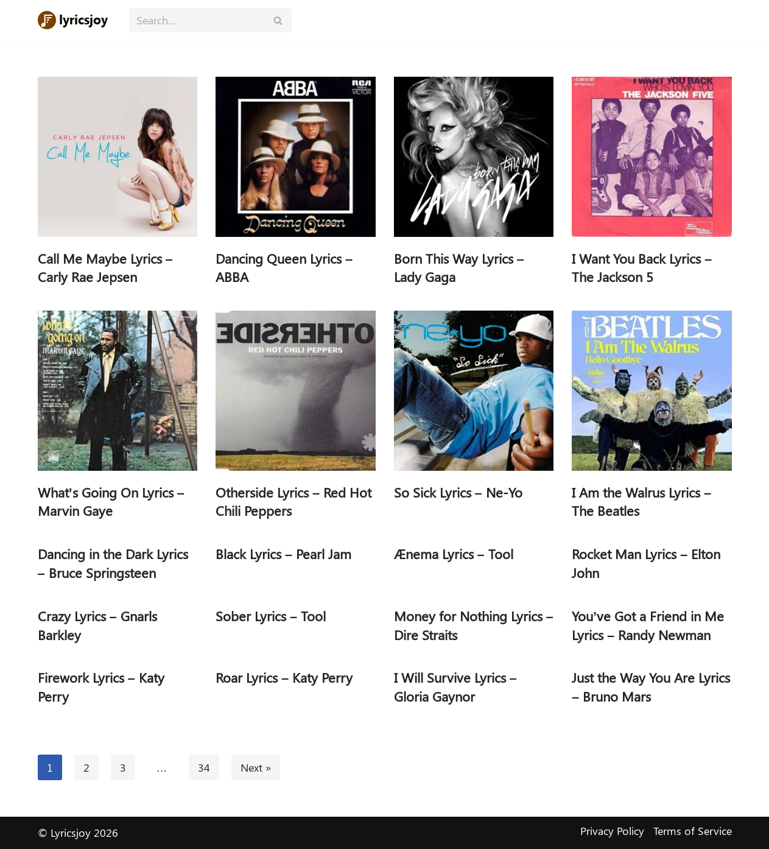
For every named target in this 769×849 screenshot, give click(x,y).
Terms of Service (692, 830)
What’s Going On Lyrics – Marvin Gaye (111, 501)
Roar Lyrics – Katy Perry (284, 677)
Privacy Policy (612, 830)
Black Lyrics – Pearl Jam (283, 553)
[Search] (196, 20)
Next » (256, 767)
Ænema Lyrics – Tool (453, 553)
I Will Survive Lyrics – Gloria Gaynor (455, 686)
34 (204, 767)
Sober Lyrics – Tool (271, 616)
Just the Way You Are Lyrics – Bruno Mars (651, 686)
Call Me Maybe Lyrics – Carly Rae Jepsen (105, 267)
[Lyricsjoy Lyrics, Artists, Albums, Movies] (74, 20)
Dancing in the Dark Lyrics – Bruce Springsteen (113, 563)
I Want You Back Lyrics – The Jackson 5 (642, 267)
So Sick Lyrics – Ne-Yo (458, 492)
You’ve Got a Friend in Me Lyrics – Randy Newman (648, 625)
